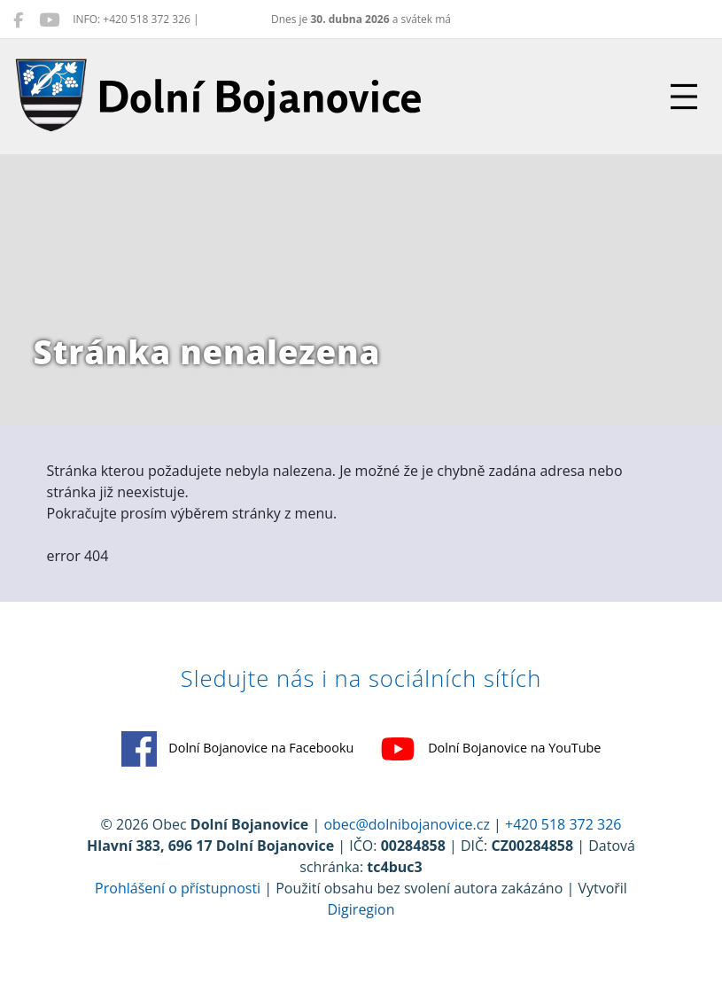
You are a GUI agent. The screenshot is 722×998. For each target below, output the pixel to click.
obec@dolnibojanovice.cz (406, 824)
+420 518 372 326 (563, 824)
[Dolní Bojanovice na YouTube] (49, 19)
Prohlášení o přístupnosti (177, 888)
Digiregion (360, 909)
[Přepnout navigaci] (684, 96)
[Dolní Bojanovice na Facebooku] (18, 19)
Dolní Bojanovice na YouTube (490, 749)
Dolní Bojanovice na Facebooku (237, 749)
